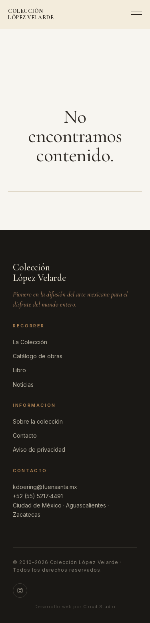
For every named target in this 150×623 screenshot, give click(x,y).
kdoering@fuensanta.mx (45, 486)
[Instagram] (20, 590)
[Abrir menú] (134, 14)
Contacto (25, 435)
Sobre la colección (38, 421)
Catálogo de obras (37, 356)
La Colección (30, 342)
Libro (19, 370)
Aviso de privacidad (39, 449)
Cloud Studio (99, 606)
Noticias (23, 384)
